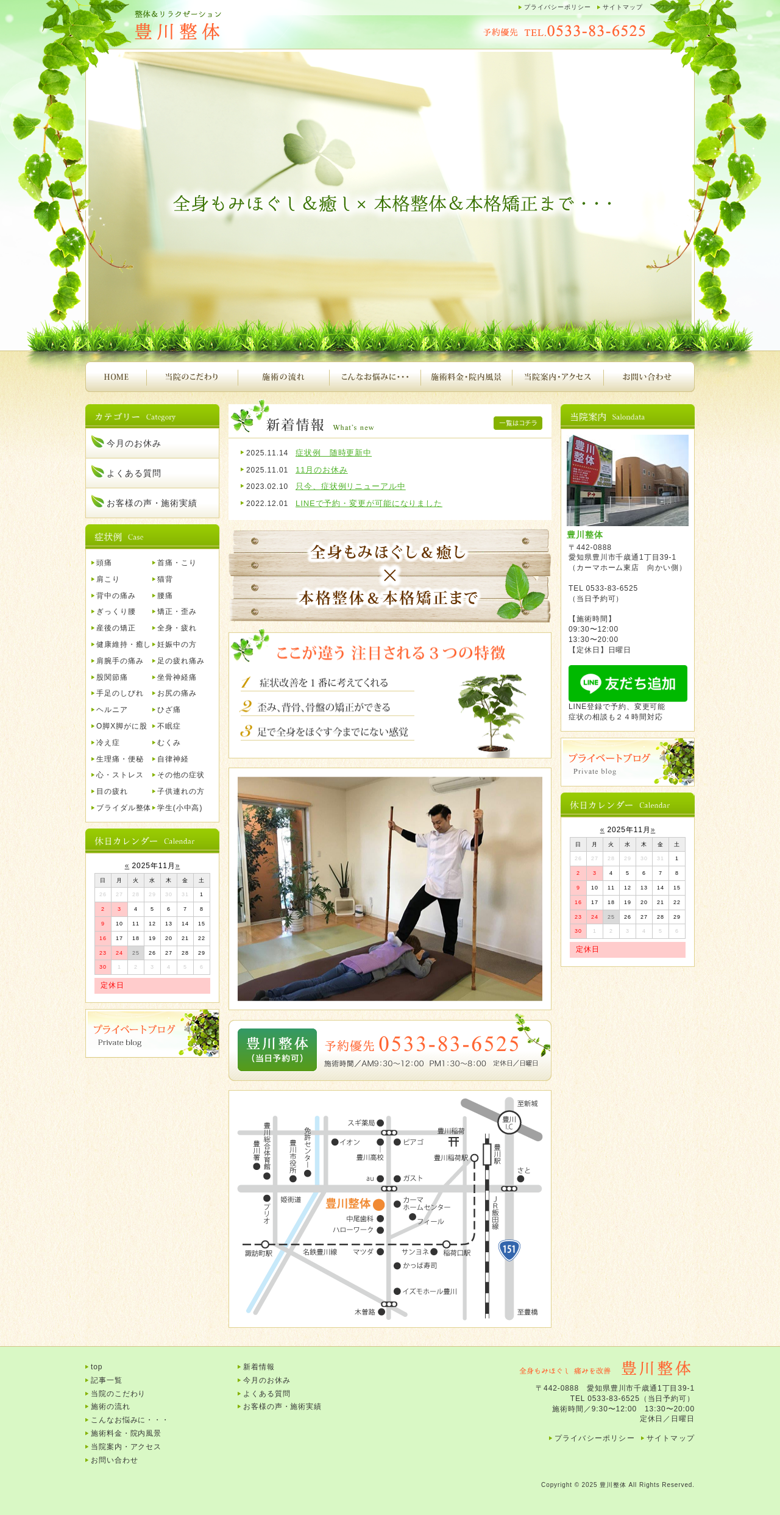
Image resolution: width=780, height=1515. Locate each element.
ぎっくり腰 (116, 611)
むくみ (169, 742)
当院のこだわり (192, 377)
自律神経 (173, 759)
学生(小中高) (179, 808)
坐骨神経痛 (177, 677)
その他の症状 (180, 775)
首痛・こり (177, 562)
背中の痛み (116, 595)
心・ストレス (119, 775)
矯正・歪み (177, 611)
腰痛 (165, 595)
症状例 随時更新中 (334, 452)
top (96, 1367)
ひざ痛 (169, 709)
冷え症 (108, 742)
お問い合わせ (649, 377)
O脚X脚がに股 (121, 726)
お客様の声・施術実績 (152, 503)
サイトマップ (623, 7)
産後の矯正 (116, 628)
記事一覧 (106, 1380)
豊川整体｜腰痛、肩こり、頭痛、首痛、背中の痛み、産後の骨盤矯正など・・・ (207, 26)
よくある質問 (134, 473)
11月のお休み (322, 469)
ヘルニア (112, 709)
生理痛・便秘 (119, 759)
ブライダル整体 (123, 808)
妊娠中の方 (177, 644)
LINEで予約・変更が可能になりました (369, 503)
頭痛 (104, 562)
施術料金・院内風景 (466, 377)
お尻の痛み (177, 693)
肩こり (108, 579)
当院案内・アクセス (557, 377)
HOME (115, 377)
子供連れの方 (180, 791)
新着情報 (259, 1367)
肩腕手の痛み (119, 661)
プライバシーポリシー (557, 7)
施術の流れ (283, 377)
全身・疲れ (177, 628)
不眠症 (169, 726)
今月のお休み (134, 443)
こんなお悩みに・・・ (374, 377)
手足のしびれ (119, 693)
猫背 (165, 579)
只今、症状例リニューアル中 (351, 486)
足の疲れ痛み (180, 661)
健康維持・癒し (123, 644)
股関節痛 (112, 677)
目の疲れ (112, 791)
